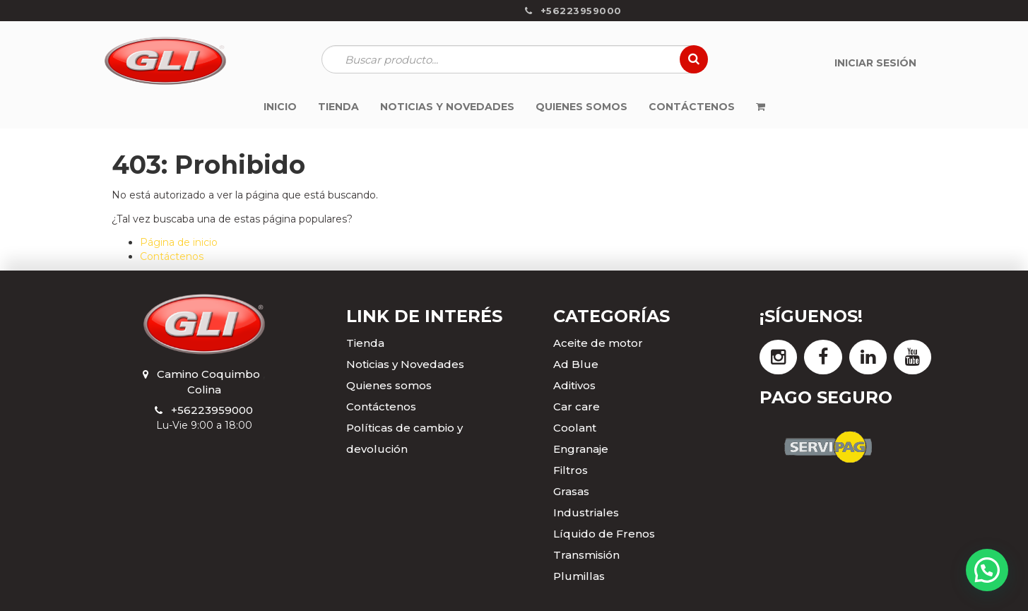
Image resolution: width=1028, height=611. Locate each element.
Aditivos (574, 385)
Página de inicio (179, 242)
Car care (576, 406)
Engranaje (580, 449)
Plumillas (579, 576)
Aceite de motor (598, 343)
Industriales (586, 512)
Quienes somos (389, 385)
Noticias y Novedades (405, 364)
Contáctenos (171, 256)
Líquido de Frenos (604, 533)
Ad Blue (575, 364)
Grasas (571, 491)
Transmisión (586, 555)
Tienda (365, 343)
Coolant (574, 427)
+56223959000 (212, 410)
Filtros (570, 470)
